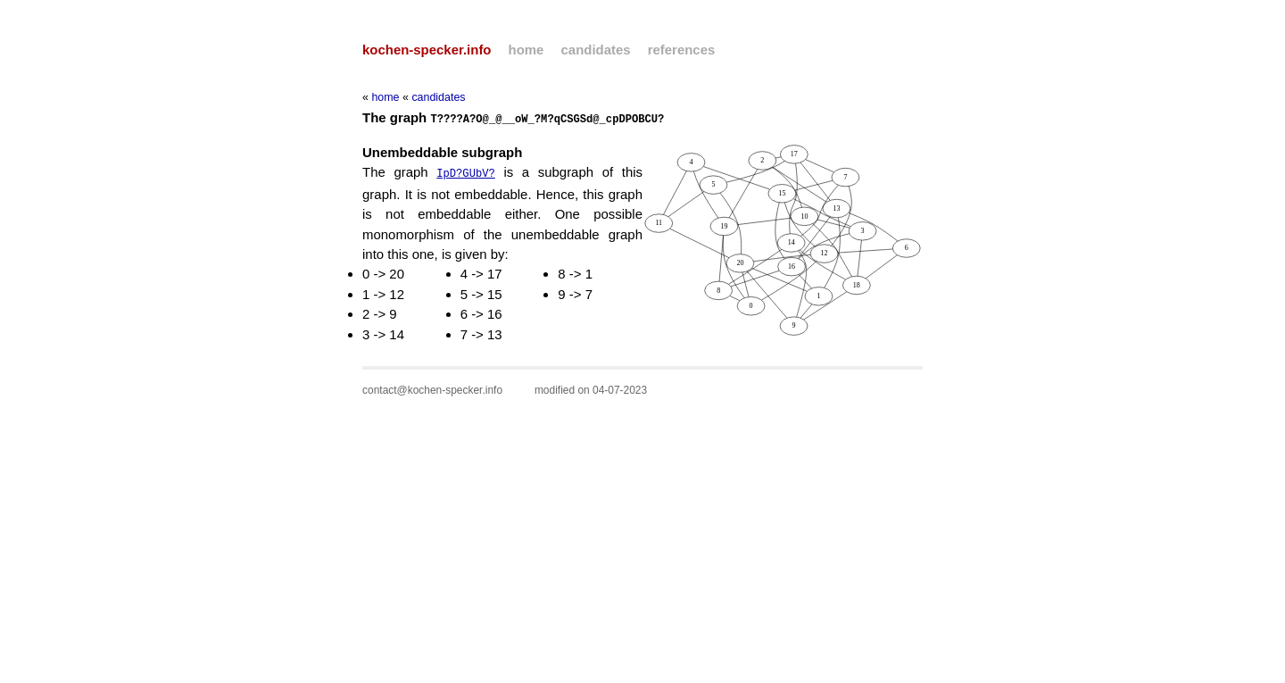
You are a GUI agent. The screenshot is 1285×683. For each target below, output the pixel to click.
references (682, 49)
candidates (596, 49)
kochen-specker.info (426, 49)
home (526, 49)
